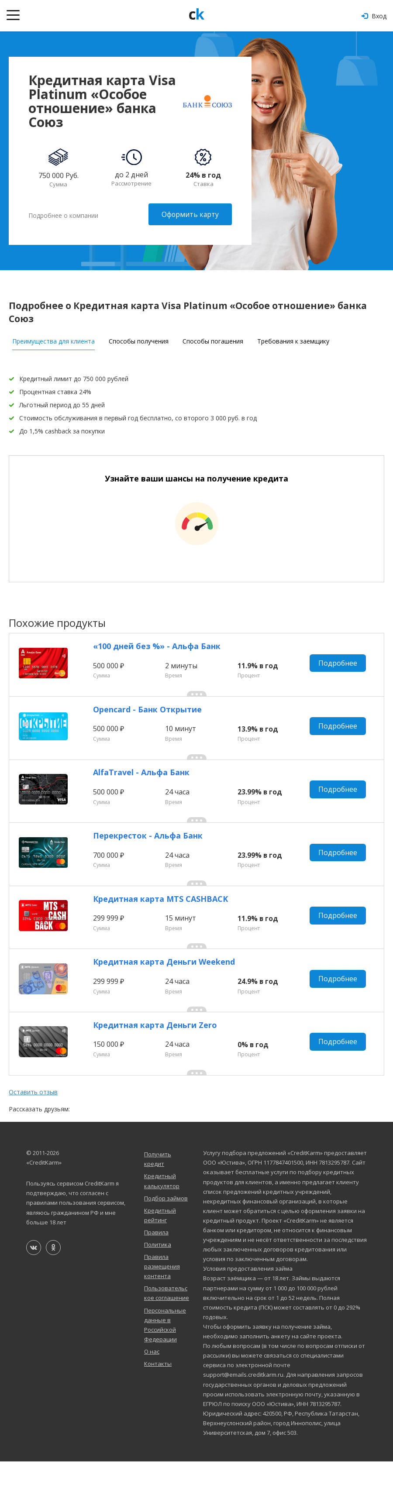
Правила (156, 1279)
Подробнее (340, 665)
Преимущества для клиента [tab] (53, 338)
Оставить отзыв (33, 1139)
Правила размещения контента (162, 1313)
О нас (151, 1398)
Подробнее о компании (63, 214)
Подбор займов (166, 1245)
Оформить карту (190, 214)
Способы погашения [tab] (213, 338)
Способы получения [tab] (139, 338)
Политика (157, 1292)
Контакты (158, 1411)
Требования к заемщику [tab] (293, 338)
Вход (374, 16)
